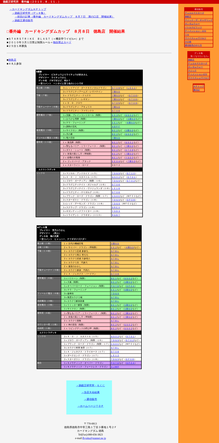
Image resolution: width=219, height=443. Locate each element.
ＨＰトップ (198, 86)
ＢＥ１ (115, 142)
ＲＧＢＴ (116, 215)
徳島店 (12, 59)
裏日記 (196, 90)
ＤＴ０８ (116, 88)
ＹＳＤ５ (129, 157)
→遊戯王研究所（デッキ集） (29, 13)
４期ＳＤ (130, 247)
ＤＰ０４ (130, 286)
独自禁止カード (62, 42)
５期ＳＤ (131, 119)
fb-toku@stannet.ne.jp (94, 438)
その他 (188, 41)
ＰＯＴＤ (115, 286)
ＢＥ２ (115, 130)
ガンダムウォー (192, 23)
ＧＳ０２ (129, 115)
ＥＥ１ (115, 122)
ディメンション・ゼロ (195, 31)
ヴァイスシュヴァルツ (195, 38)
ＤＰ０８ (131, 200)
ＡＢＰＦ (116, 126)
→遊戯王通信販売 (22, 20)
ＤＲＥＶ (116, 207)
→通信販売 (90, 399)
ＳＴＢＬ (115, 251)
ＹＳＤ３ (116, 211)
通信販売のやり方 (193, 45)
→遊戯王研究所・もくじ (90, 385)
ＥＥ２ (114, 247)
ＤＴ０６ (133, 95)
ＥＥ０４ (116, 161)
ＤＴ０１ (131, 177)
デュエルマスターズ (194, 13)
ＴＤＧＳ (116, 173)
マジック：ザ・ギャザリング (199, 20)
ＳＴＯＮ (116, 103)
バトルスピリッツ (193, 27)
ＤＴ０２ (131, 181)
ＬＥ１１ (131, 88)
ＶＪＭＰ (115, 367)
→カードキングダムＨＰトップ (27, 9)
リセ (187, 34)
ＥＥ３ (115, 115)
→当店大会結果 (90, 392)
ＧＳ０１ (129, 142)
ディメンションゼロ (197, 74)
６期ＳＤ (131, 122)
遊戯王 (188, 16)
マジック (192, 70)
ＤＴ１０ (131, 173)
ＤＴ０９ (133, 103)
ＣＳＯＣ (116, 196)
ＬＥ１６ (116, 188)
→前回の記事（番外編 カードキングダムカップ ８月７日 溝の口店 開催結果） (64, 16)
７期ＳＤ (116, 91)
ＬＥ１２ (115, 355)
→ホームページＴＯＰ (90, 406)
